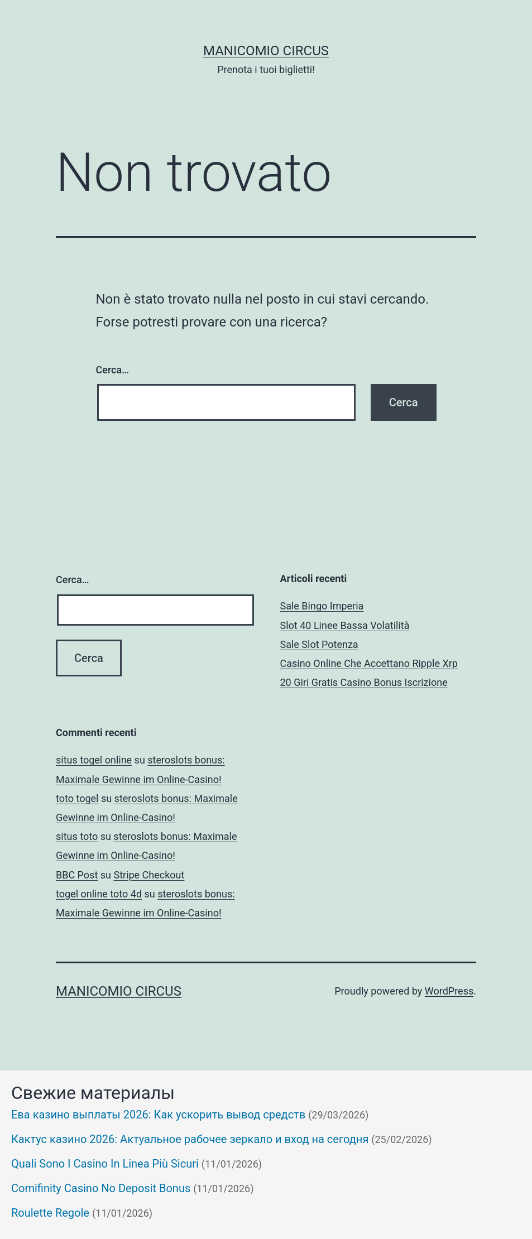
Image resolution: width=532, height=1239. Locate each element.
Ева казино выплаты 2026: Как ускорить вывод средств (158, 1114)
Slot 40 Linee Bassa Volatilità (345, 625)
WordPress (449, 991)
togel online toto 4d (99, 894)
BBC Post (77, 875)
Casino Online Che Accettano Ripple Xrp (369, 663)
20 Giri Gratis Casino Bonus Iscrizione (364, 682)
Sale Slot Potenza (319, 644)
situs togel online (94, 760)
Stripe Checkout (148, 875)
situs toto (77, 836)
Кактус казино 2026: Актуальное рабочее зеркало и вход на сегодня (189, 1139)
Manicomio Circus (266, 51)
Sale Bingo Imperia (322, 606)
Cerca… (112, 370)
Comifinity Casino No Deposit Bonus (100, 1188)
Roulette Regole (50, 1212)
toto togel (77, 798)
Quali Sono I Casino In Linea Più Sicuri (105, 1163)
